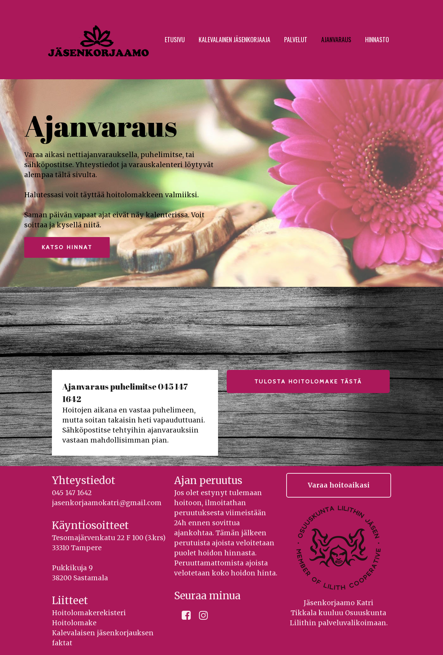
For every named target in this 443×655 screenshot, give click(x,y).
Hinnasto (377, 39)
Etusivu (175, 39)
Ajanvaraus (336, 39)
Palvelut (295, 39)
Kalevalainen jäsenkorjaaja (234, 39)
